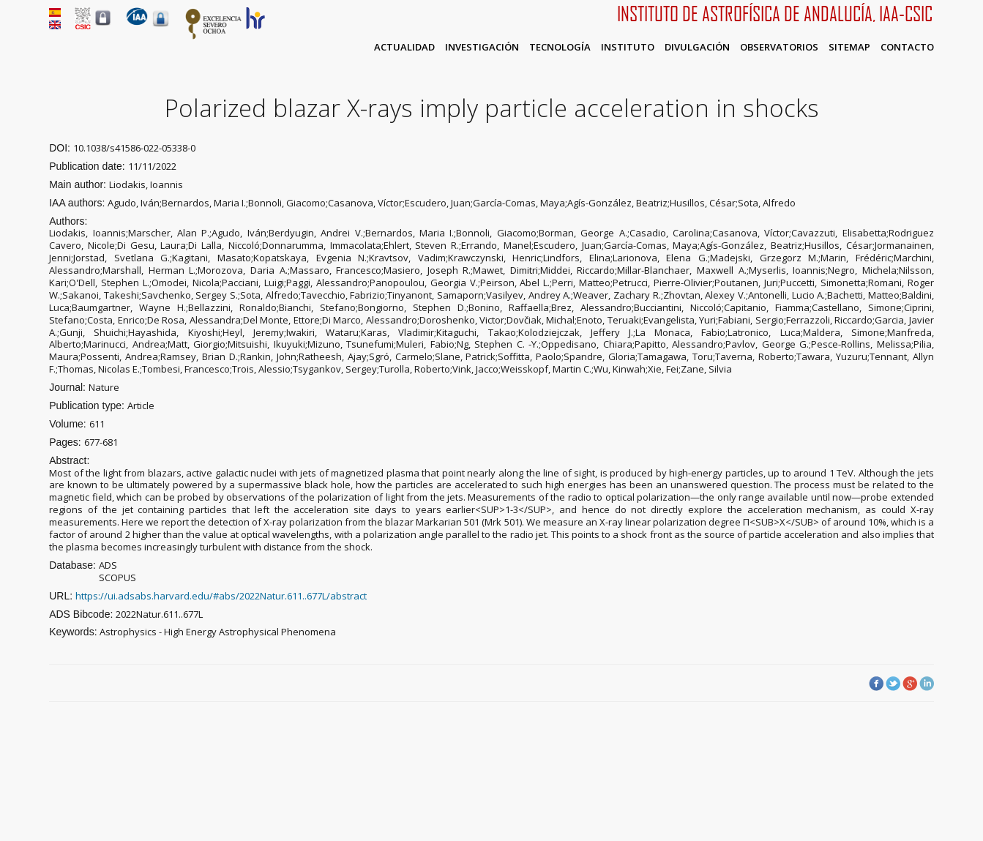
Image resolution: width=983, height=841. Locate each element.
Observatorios (779, 46)
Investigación (482, 46)
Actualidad (404, 46)
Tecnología (560, 46)
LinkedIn (926, 683)
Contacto (907, 46)
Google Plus (909, 683)
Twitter (893, 683)
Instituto (627, 46)
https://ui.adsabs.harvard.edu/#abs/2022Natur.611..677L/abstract (221, 595)
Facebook (876, 683)
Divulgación (697, 46)
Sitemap (849, 46)
